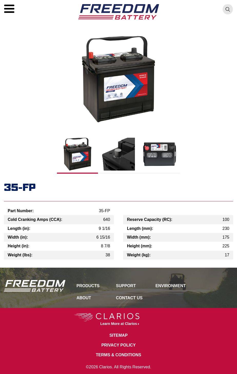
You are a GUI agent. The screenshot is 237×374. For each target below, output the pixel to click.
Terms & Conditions (118, 355)
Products (88, 286)
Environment (170, 286)
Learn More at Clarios (105, 319)
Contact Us (129, 298)
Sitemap (118, 335)
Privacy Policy (118, 345)
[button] (9, 9)
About (83, 298)
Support (126, 286)
